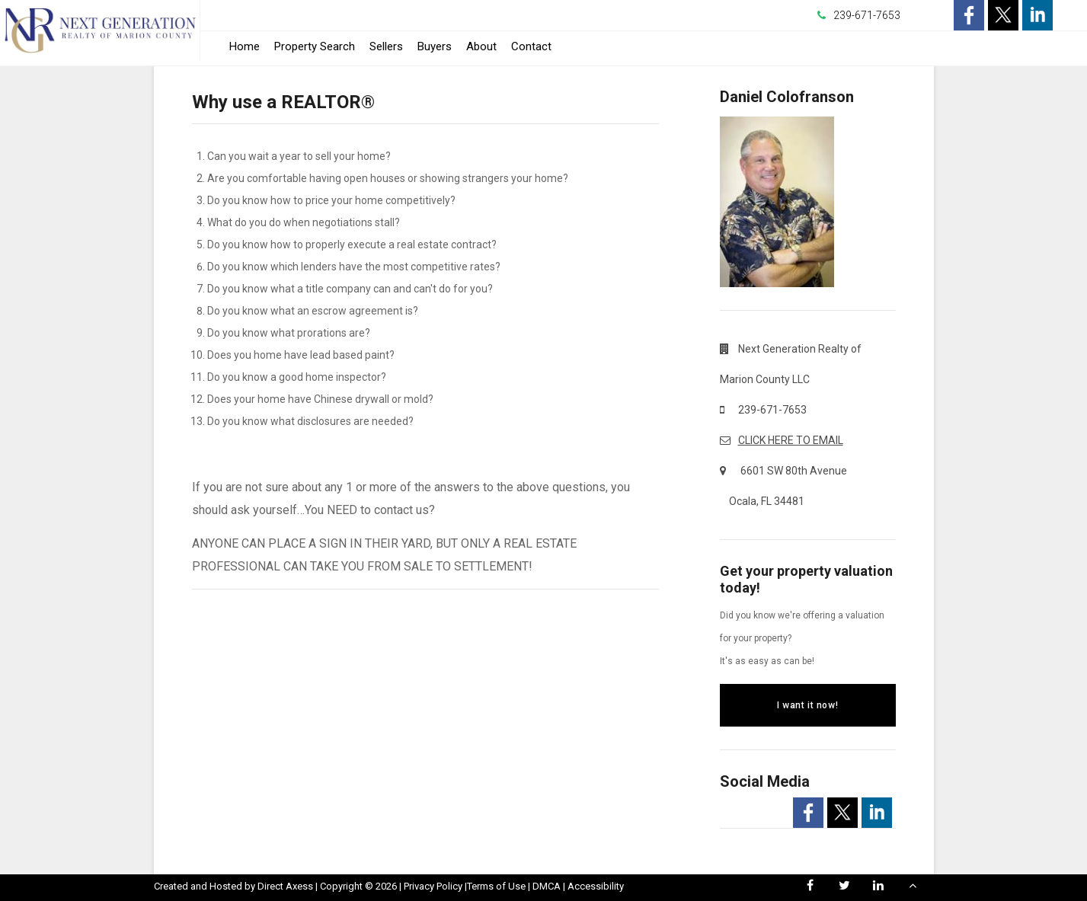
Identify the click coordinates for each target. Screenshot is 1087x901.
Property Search (314, 46)
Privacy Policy (433, 886)
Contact (531, 46)
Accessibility (595, 886)
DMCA (546, 886)
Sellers (386, 46)
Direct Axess (285, 886)
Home (244, 46)
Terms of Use (496, 886)
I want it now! (807, 705)
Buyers (434, 46)
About (481, 46)
